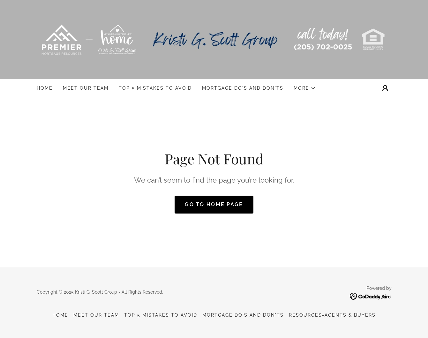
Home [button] (60, 315)
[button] (305, 88)
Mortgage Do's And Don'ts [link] (242, 88)
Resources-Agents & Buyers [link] (332, 315)
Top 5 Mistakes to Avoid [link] (155, 88)
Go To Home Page (214, 204)
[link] (214, 39)
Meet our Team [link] (86, 88)
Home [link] (45, 88)
